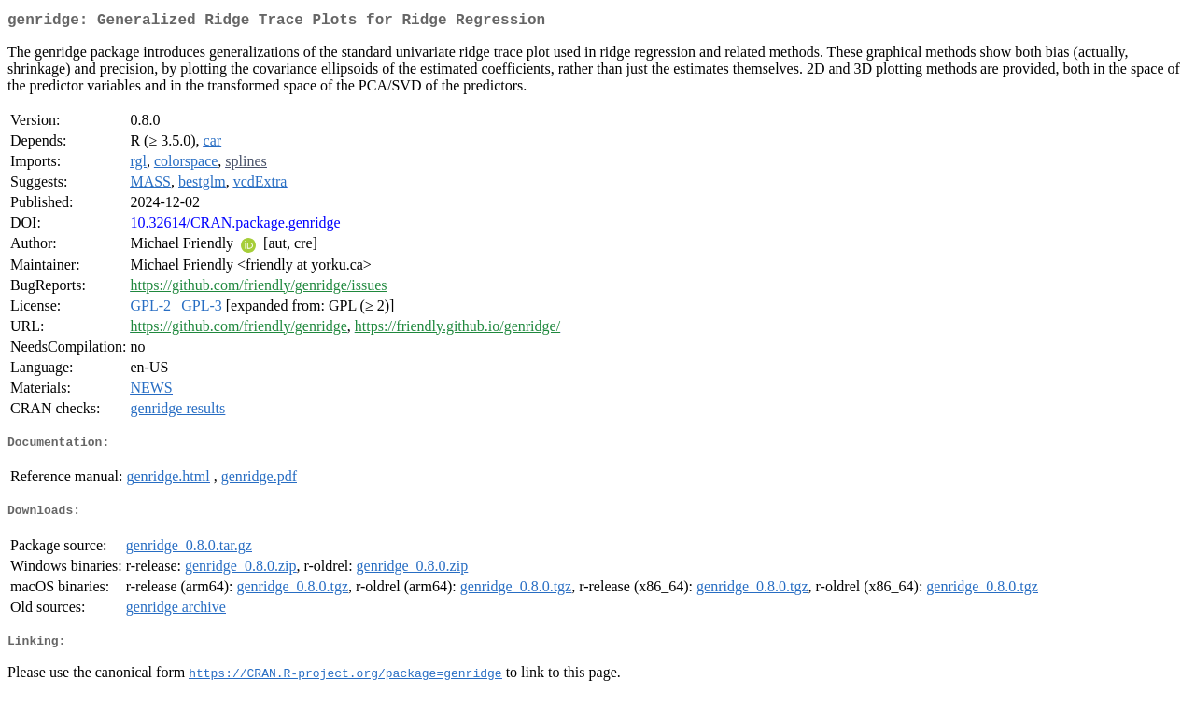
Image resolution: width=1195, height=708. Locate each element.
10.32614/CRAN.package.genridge (235, 226)
